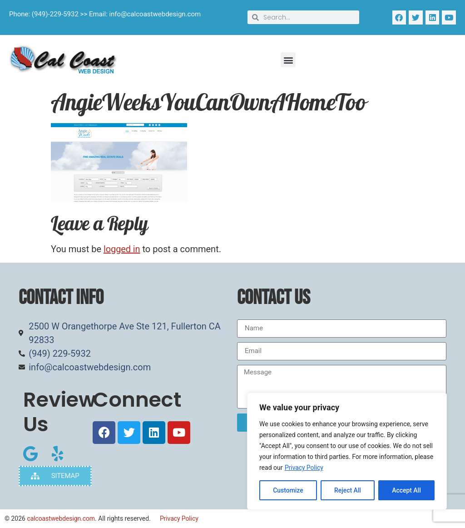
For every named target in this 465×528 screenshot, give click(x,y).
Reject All (347, 490)
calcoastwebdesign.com (61, 518)
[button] (288, 59)
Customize (288, 490)
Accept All (406, 490)
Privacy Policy (304, 467)
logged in (122, 249)
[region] (347, 451)
